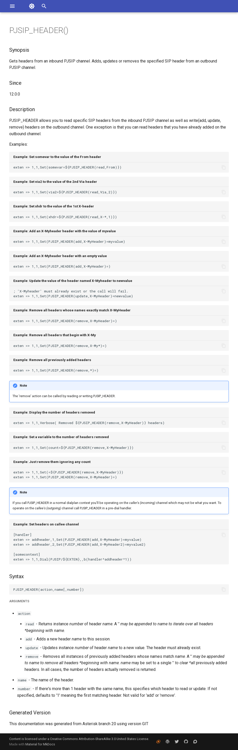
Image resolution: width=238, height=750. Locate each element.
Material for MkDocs (40, 744)
